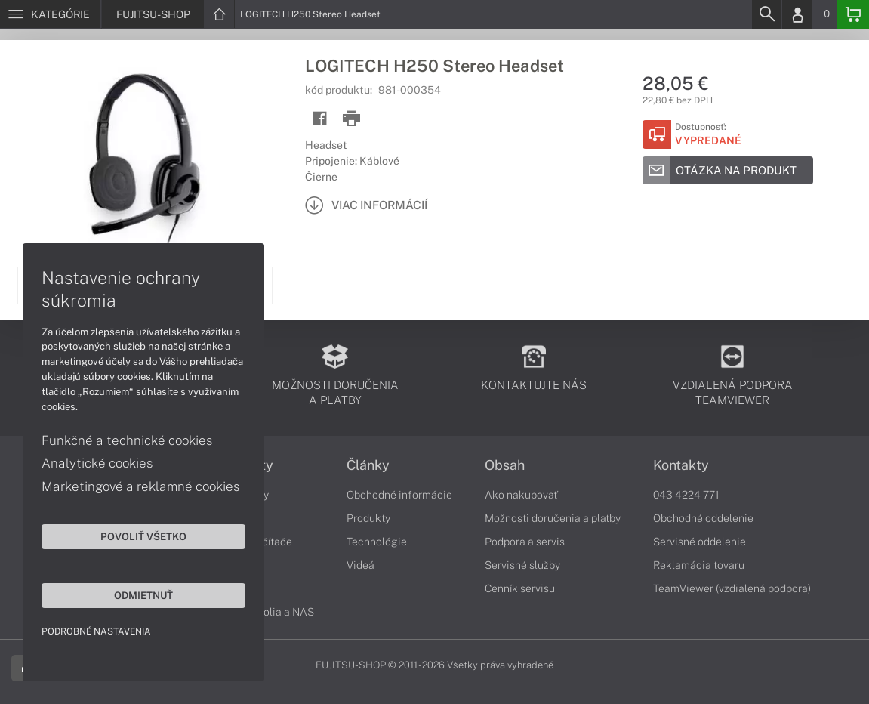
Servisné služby (522, 565)
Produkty (368, 518)
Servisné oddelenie (699, 542)
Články (368, 465)
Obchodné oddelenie (703, 518)
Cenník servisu (520, 588)
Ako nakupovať (521, 495)
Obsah (505, 465)
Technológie (377, 542)
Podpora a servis (525, 542)
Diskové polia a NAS (265, 612)
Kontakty (681, 465)
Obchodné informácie (399, 495)
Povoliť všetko (143, 536)
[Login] (797, 14)
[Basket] (853, 14)
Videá (360, 565)
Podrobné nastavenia (96, 631)
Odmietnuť (143, 595)
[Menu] (50, 14)
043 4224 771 (686, 495)
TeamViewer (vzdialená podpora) (732, 588)
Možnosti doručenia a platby (553, 518)
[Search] (766, 14)
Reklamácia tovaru (698, 565)
